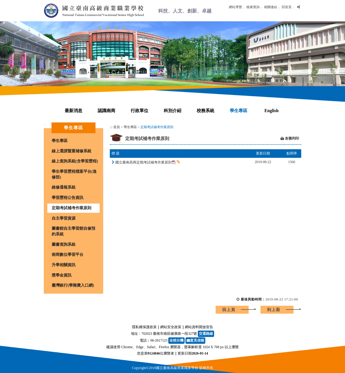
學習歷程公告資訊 (67, 197)
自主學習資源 (63, 218)
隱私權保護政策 (144, 327)
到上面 (273, 309)
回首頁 (287, 7)
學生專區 (238, 110)
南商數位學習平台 (67, 254)
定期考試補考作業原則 (71, 208)
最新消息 (73, 110)
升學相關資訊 (63, 265)
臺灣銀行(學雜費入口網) (73, 285)
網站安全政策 (170, 327)
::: (45, 124)
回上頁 (228, 309)
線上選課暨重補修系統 (71, 151)
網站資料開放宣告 (199, 327)
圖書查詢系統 (63, 244)
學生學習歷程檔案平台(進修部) (74, 174)
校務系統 (205, 110)
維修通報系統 (63, 187)
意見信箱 (195, 340)
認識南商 (106, 110)
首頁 (116, 127)
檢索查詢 (253, 7)
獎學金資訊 (62, 275)
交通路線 (206, 333)
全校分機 (176, 340)
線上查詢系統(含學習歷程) (75, 161)
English (271, 110)
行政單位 (139, 110)
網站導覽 (235, 7)
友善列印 (292, 138)
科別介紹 (172, 110)
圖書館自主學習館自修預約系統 (73, 231)
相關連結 (270, 7)
